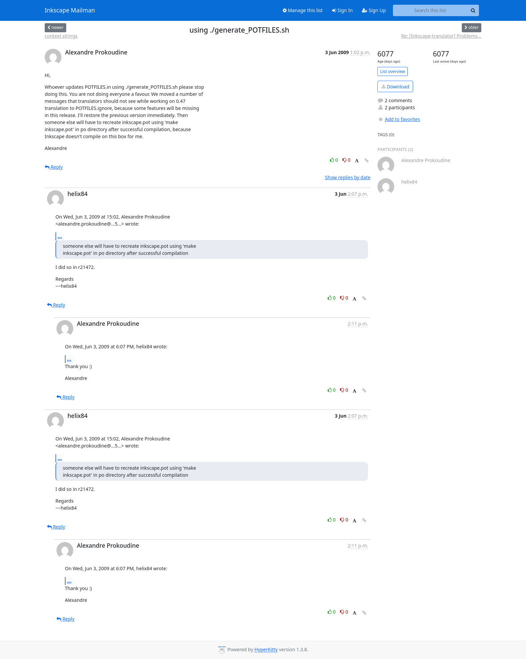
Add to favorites (398, 119)
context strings (61, 36)
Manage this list (303, 10)
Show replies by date (347, 177)
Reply (54, 167)
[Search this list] (430, 10)
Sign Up (374, 10)
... (59, 236)
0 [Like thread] (334, 160)
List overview (392, 71)
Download (395, 86)
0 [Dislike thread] (346, 160)
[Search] (473, 10)
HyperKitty (266, 650)
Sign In (342, 10)
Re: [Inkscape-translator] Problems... (441, 36)
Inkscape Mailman (70, 10)
